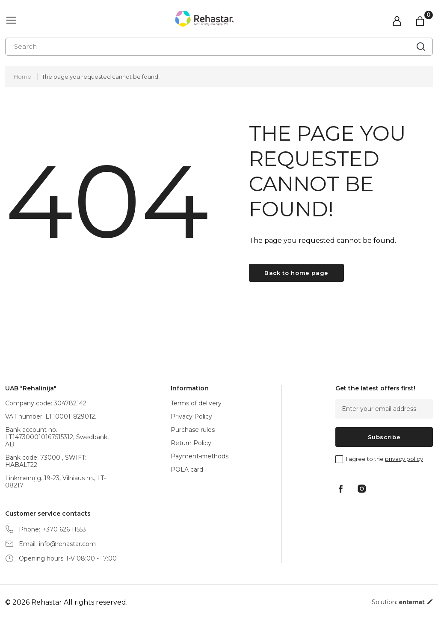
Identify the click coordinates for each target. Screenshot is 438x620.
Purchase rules (193, 430)
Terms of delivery (196, 403)
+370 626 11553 (64, 529)
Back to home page (296, 272)
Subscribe (384, 437)
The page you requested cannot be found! (101, 76)
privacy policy (404, 458)
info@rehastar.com (67, 544)
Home (22, 76)
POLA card (187, 469)
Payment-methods (199, 456)
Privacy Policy (191, 416)
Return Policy (191, 443)
